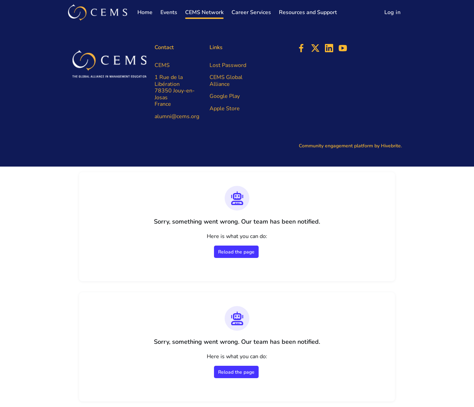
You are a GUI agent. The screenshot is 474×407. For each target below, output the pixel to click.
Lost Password (228, 65)
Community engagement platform (336, 146)
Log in (392, 12)
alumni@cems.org (177, 116)
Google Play (225, 96)
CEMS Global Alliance (226, 81)
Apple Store (225, 108)
